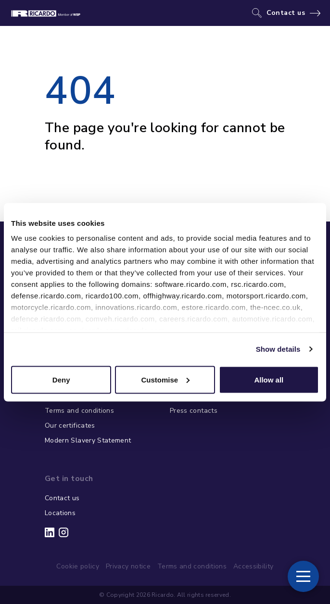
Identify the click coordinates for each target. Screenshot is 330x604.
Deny (61, 379)
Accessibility (253, 566)
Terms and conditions (79, 410)
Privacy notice (128, 566)
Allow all (268, 379)
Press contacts (193, 410)
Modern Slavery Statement (88, 440)
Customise (165, 379)
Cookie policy (77, 566)
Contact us (286, 13)
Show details (278, 349)
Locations (60, 513)
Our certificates (70, 425)
